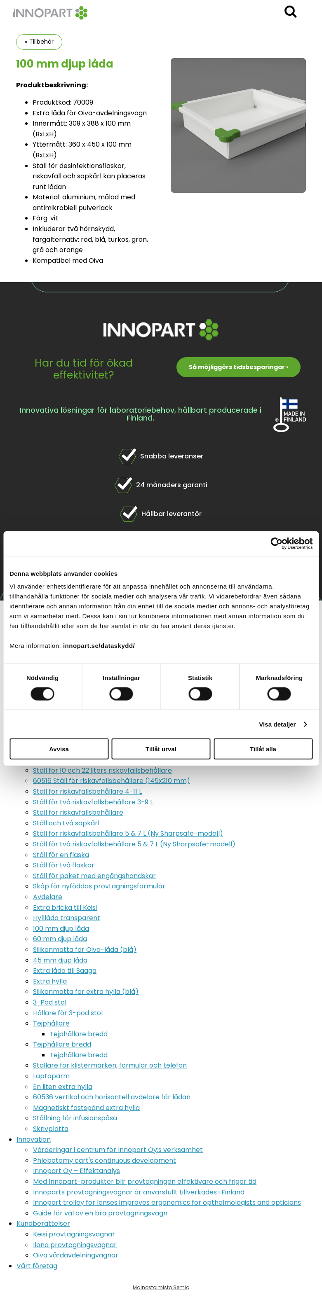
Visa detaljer (277, 723)
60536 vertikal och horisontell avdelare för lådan (111, 1097)
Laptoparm (51, 1076)
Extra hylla (50, 981)
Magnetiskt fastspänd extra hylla (86, 1107)
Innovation (33, 1139)
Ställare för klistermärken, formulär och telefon (110, 1065)
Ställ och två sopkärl (66, 823)
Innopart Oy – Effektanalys (76, 1170)
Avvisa (59, 748)
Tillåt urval (161, 748)
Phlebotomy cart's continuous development (104, 1160)
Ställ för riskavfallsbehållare (78, 812)
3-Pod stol (49, 1002)
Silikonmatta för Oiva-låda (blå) (84, 949)
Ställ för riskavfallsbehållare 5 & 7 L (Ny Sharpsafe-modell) (128, 833)
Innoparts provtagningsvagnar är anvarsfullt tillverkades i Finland (138, 1192)
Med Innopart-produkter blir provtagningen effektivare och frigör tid (144, 1181)
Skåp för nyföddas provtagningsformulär (99, 886)
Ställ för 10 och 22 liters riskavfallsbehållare (102, 770)
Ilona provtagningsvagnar (75, 1245)
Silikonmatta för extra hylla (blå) (86, 991)
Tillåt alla (263, 748)
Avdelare (47, 897)
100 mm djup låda (61, 928)
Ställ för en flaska (61, 855)
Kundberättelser (43, 1223)
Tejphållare (51, 1023)
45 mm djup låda (60, 960)
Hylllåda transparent (66, 918)
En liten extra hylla (62, 1086)
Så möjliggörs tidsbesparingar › (238, 367)
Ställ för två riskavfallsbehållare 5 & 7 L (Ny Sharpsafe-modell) (134, 844)
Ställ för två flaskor (63, 865)
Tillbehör (41, 41)
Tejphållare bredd (78, 1034)
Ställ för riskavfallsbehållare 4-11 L (87, 791)
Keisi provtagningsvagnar (74, 1234)
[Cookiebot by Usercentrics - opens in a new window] (276, 543)
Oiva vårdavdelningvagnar (75, 1255)
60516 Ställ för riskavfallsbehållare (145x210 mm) (111, 780)
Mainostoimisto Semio (161, 1287)
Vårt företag (36, 1266)
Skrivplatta (50, 1128)
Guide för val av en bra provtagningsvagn (100, 1213)
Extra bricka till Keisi (65, 907)
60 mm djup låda (60, 939)
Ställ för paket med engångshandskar (94, 876)
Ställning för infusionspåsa (75, 1118)
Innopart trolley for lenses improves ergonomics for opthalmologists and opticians (167, 1202)
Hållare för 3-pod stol (68, 1013)
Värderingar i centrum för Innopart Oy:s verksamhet (118, 1149)
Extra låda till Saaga (64, 970)
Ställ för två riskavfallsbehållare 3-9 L (93, 802)
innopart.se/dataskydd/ (99, 645)
